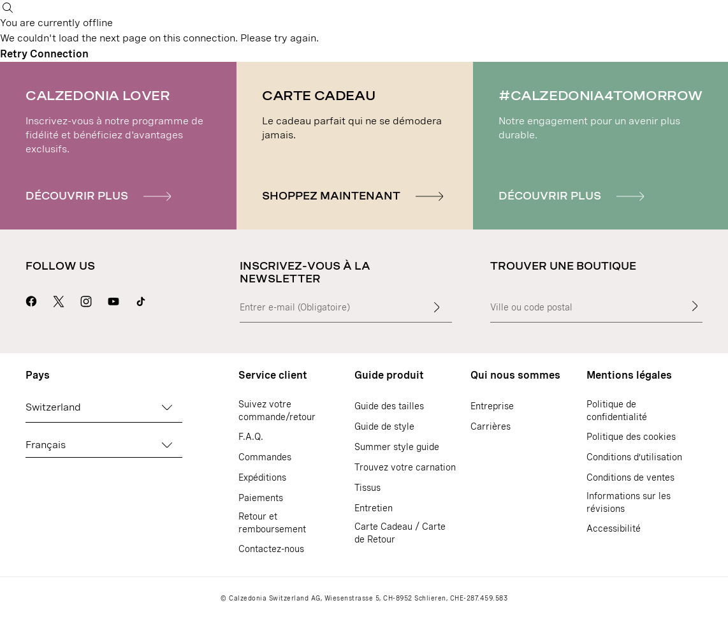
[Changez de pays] (167, 407)
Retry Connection (44, 54)
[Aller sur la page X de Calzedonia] (58, 299)
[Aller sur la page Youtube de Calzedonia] (113, 299)
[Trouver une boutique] (695, 306)
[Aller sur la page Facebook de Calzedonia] (31, 299)
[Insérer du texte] (436, 307)
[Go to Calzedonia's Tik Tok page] (141, 299)
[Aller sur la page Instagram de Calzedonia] (86, 299)
